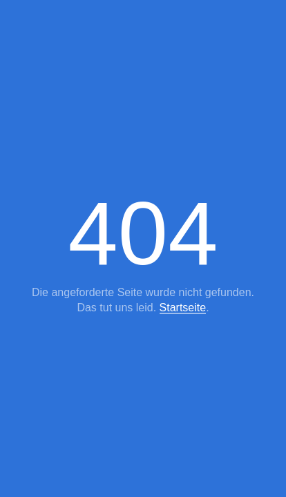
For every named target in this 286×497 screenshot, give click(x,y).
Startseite (183, 307)
